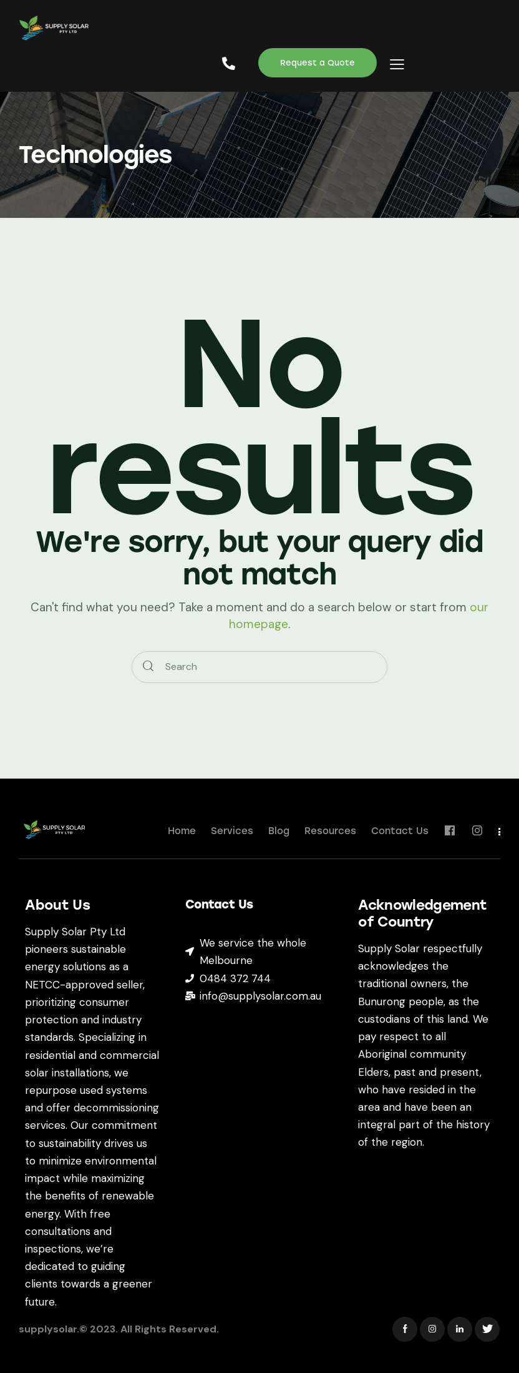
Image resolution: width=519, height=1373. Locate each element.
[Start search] (148, 667)
